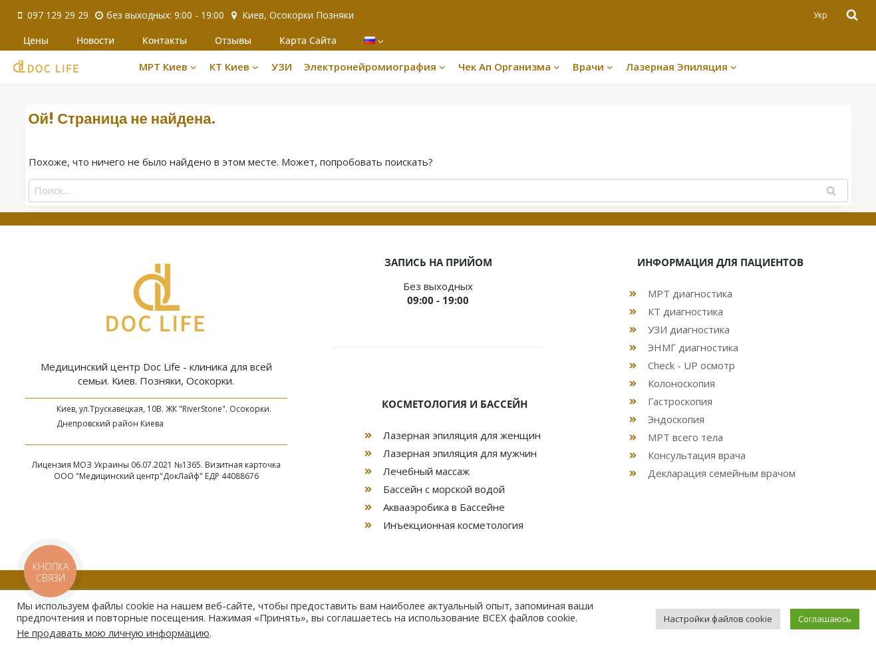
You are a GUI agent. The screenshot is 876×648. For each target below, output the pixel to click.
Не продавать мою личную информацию (113, 632)
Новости (95, 40)
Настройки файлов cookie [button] (718, 619)
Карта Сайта (308, 40)
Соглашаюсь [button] (824, 619)
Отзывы (233, 40)
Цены (36, 40)
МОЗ (82, 464)
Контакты (164, 40)
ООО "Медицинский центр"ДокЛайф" (128, 476)
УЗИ (281, 66)
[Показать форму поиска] (852, 15)
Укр (820, 15)
